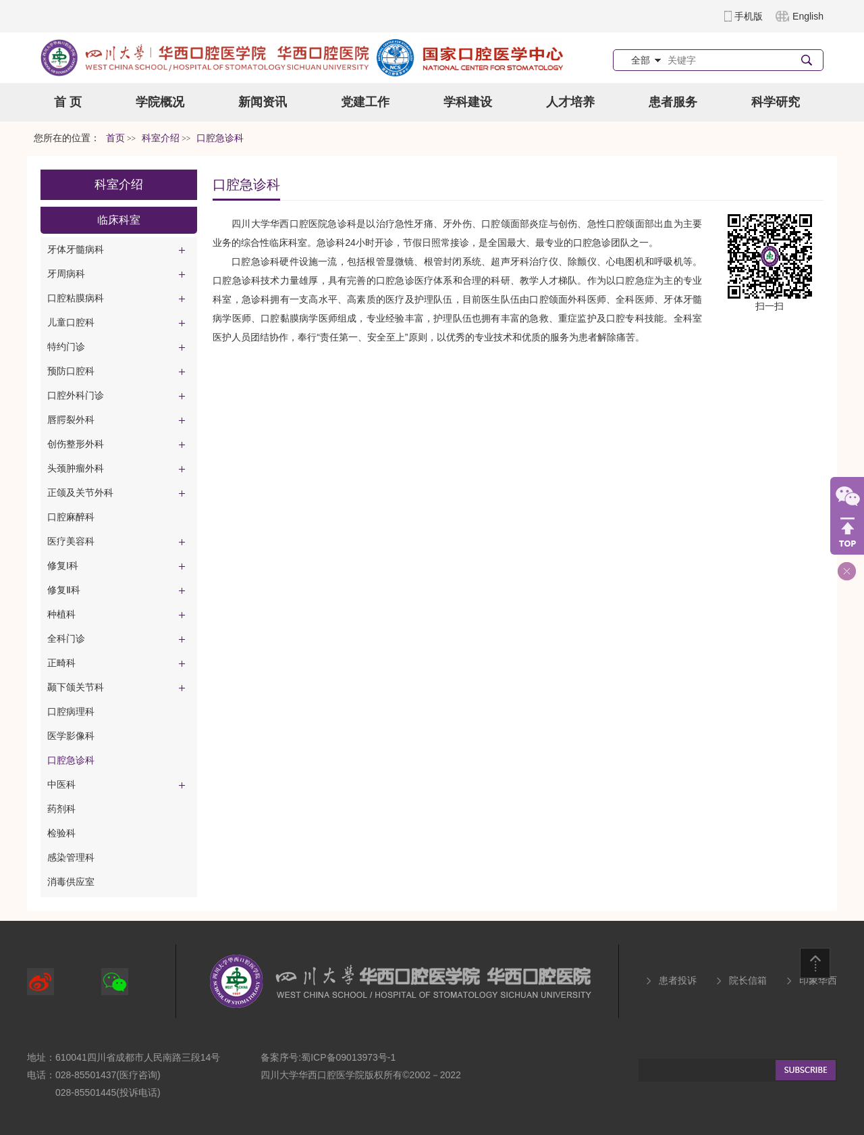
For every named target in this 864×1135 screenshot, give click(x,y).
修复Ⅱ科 (63, 589)
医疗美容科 (70, 541)
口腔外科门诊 (75, 395)
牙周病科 (66, 273)
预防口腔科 (70, 370)
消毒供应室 (70, 881)
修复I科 (62, 565)
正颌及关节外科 (80, 492)
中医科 (61, 784)
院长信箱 (748, 980)
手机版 (748, 16)
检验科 (61, 833)
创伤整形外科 (75, 443)
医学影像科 (70, 735)
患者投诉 (678, 980)
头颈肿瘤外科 (75, 468)
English (808, 16)
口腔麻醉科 (70, 516)
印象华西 (818, 980)
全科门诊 (66, 638)
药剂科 (61, 808)
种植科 (61, 614)
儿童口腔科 (70, 322)
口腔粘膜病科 (75, 298)
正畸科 (61, 662)
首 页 (68, 102)
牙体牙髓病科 (75, 249)
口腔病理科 (70, 711)
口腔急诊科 (70, 760)
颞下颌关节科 (75, 687)
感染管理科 (70, 857)
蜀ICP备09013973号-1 (348, 1057)
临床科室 (118, 220)
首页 (115, 138)
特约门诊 (66, 346)
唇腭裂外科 (70, 419)
